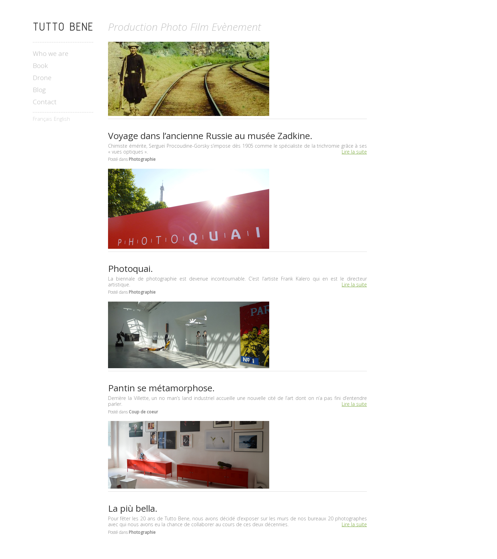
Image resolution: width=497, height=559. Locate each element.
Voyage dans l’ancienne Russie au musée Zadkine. (210, 135)
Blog (39, 90)
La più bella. (132, 508)
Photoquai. (130, 268)
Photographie (142, 159)
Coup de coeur (143, 412)
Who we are (50, 53)
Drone (42, 77)
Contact (45, 102)
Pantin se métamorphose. (161, 388)
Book (40, 65)
